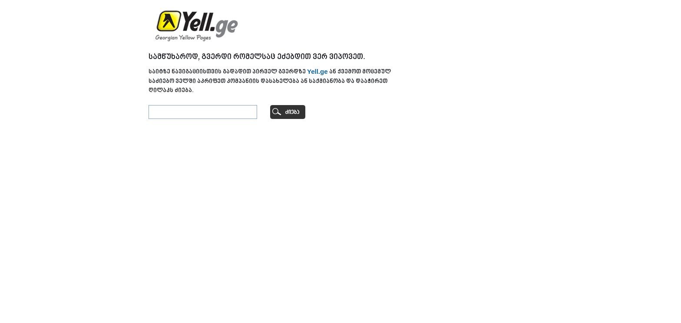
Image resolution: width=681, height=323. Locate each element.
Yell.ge (317, 71)
